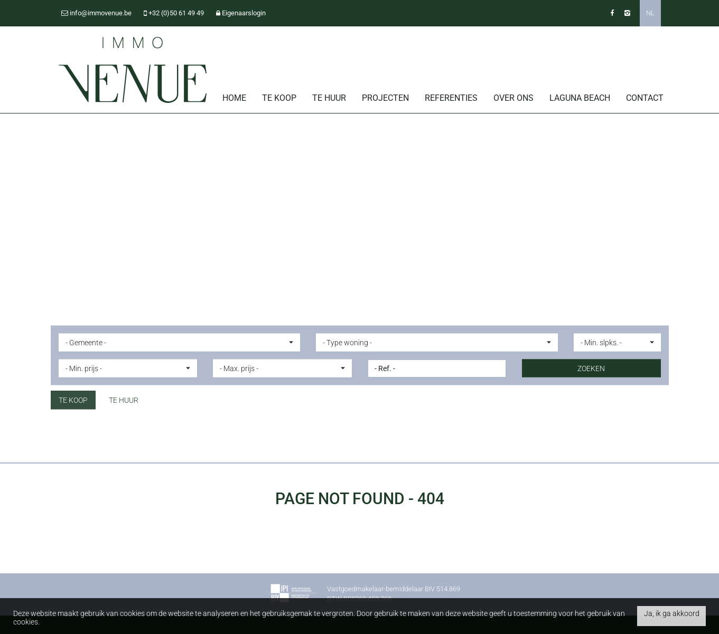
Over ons (513, 98)
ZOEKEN (591, 368)
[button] (180, 342)
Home (234, 98)
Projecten (385, 98)
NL (650, 13)
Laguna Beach (579, 98)
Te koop (279, 98)
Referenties (451, 98)
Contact (645, 98)
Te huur (329, 98)
